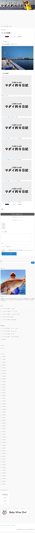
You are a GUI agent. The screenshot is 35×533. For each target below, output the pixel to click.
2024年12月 (4, 405)
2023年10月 (4, 444)
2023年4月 (4, 460)
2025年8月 (4, 383)
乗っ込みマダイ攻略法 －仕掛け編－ (8, 318)
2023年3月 (4, 463)
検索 (1, 262)
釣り (3, 209)
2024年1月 (4, 435)
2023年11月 (4, 441)
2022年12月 (4, 471)
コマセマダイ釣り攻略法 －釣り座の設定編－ (9, 321)
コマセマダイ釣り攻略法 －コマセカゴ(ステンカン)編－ (11, 315)
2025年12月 (4, 372)
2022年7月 (4, 485)
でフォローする (18, 217)
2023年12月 (4, 438)
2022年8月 (4, 482)
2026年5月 (4, 358)
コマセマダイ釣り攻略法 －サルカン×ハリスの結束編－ (12, 138)
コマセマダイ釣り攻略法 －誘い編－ (8, 335)
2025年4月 (4, 394)
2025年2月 (4, 399)
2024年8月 (4, 416)
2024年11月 (4, 408)
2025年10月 (4, 377)
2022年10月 (4, 477)
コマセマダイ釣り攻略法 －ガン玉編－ (8, 310)
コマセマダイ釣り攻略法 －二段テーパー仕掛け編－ (11, 180)
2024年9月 (4, 413)
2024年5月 (4, 424)
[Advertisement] (17, 17)
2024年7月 (4, 419)
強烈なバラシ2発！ (5, 95)
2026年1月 (4, 369)
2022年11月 (4, 474)
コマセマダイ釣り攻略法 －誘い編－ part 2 (9, 332)
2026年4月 (4, 361)
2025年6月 (4, 388)
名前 (2, 244)
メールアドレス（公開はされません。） (7, 248)
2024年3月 (4, 430)
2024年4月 (4, 427)
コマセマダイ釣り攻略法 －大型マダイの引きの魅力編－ (12, 159)
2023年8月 (4, 449)
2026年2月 (4, 366)
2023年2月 (4, 466)
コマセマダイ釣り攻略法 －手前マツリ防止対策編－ (10, 338)
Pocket (14, 36)
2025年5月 (4, 391)
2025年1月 (4, 402)
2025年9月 (4, 380)
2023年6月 (4, 455)
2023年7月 (4, 452)
